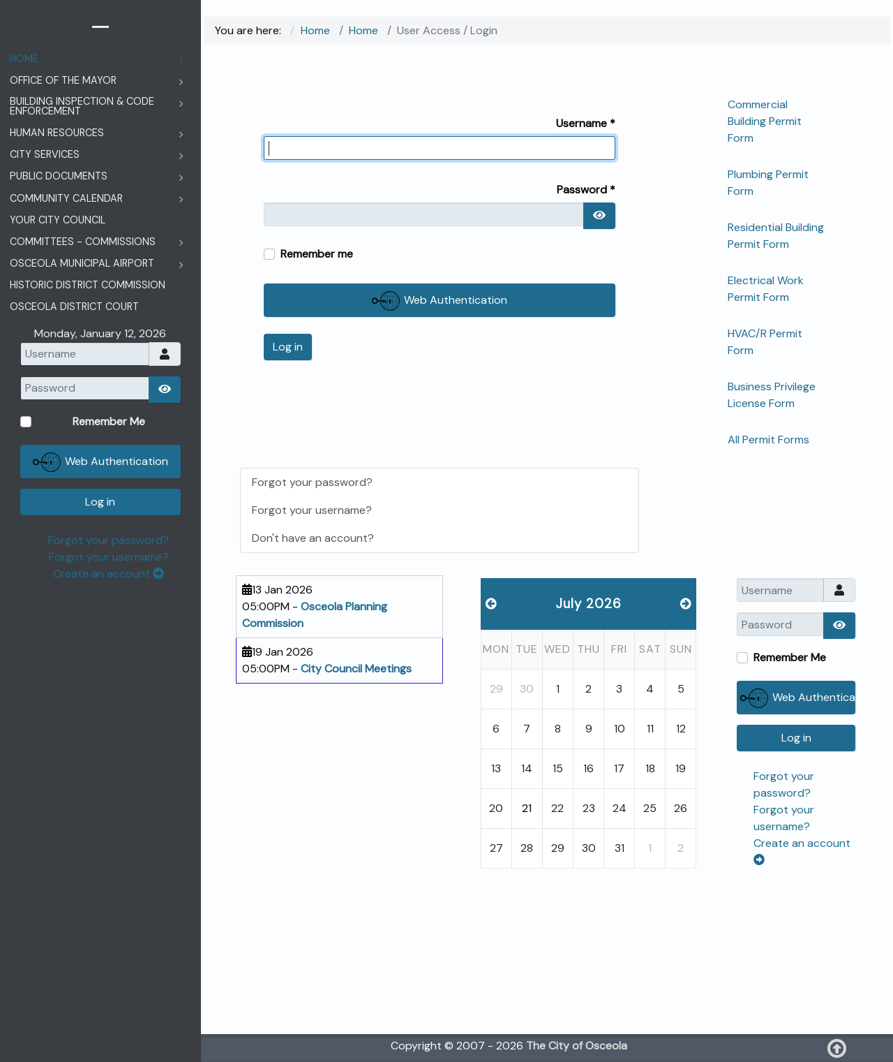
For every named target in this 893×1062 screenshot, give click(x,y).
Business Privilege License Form (772, 395)
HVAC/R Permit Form (765, 341)
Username (585, 123)
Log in (288, 346)
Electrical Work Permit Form (766, 288)
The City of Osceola (576, 1045)
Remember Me (789, 657)
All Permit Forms (768, 439)
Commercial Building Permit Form (765, 121)
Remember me (316, 253)
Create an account (108, 573)
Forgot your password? (312, 482)
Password (586, 189)
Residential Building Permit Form (776, 235)
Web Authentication (439, 301)
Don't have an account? (313, 538)
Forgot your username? (312, 510)
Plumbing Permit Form (768, 182)
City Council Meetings (356, 668)
